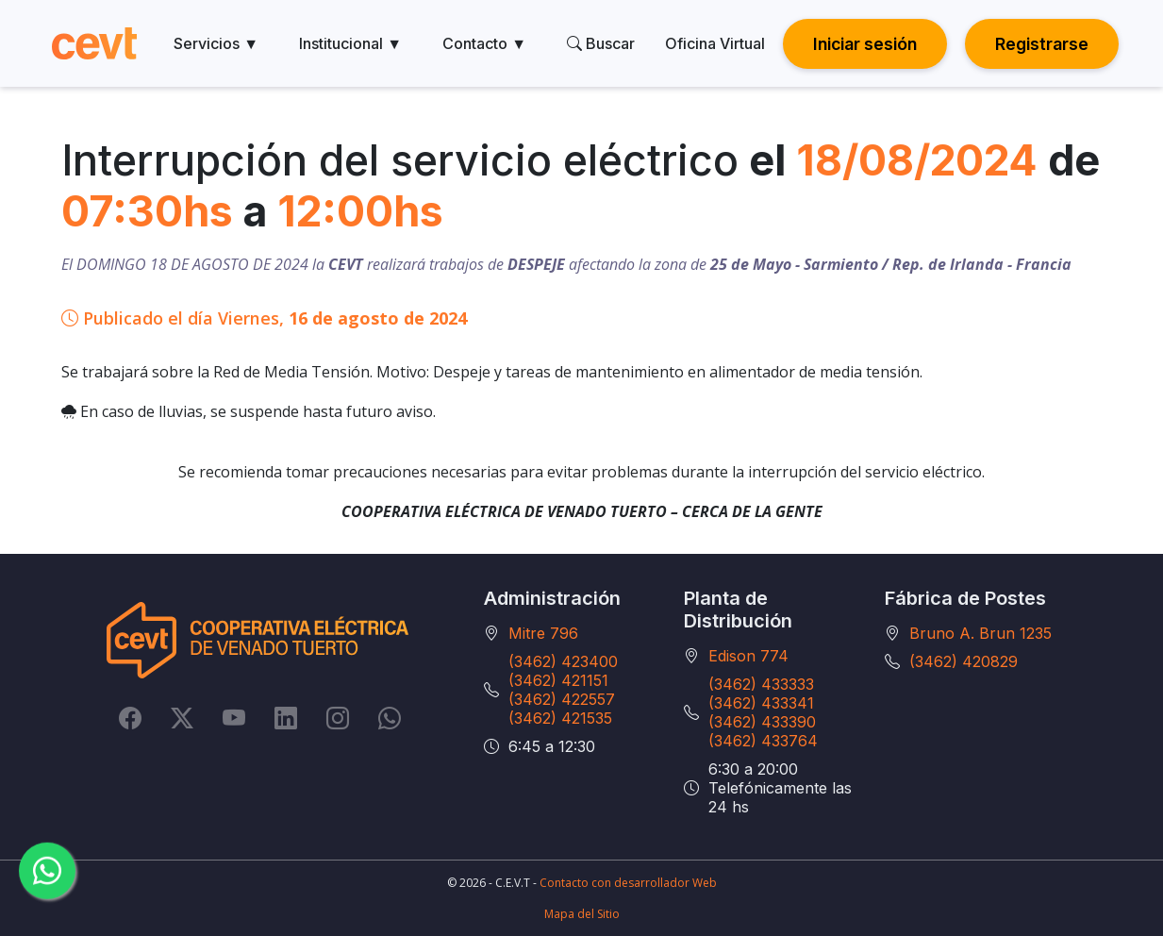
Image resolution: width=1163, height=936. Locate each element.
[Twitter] (182, 717)
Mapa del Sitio (582, 914)
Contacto (484, 43)
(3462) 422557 (561, 699)
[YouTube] (234, 717)
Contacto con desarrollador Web (628, 883)
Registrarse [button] (1041, 44)
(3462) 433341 (761, 703)
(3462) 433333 (761, 684)
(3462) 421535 (560, 718)
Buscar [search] (601, 43)
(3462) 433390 (762, 721)
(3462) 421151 (558, 680)
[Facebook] (130, 717)
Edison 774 (748, 655)
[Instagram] (337, 717)
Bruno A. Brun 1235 (980, 633)
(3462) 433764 (763, 740)
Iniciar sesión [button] (865, 44)
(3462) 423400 (563, 661)
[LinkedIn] (285, 717)
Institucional (350, 43)
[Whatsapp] (389, 717)
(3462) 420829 (963, 661)
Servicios (216, 43)
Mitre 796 (543, 633)
